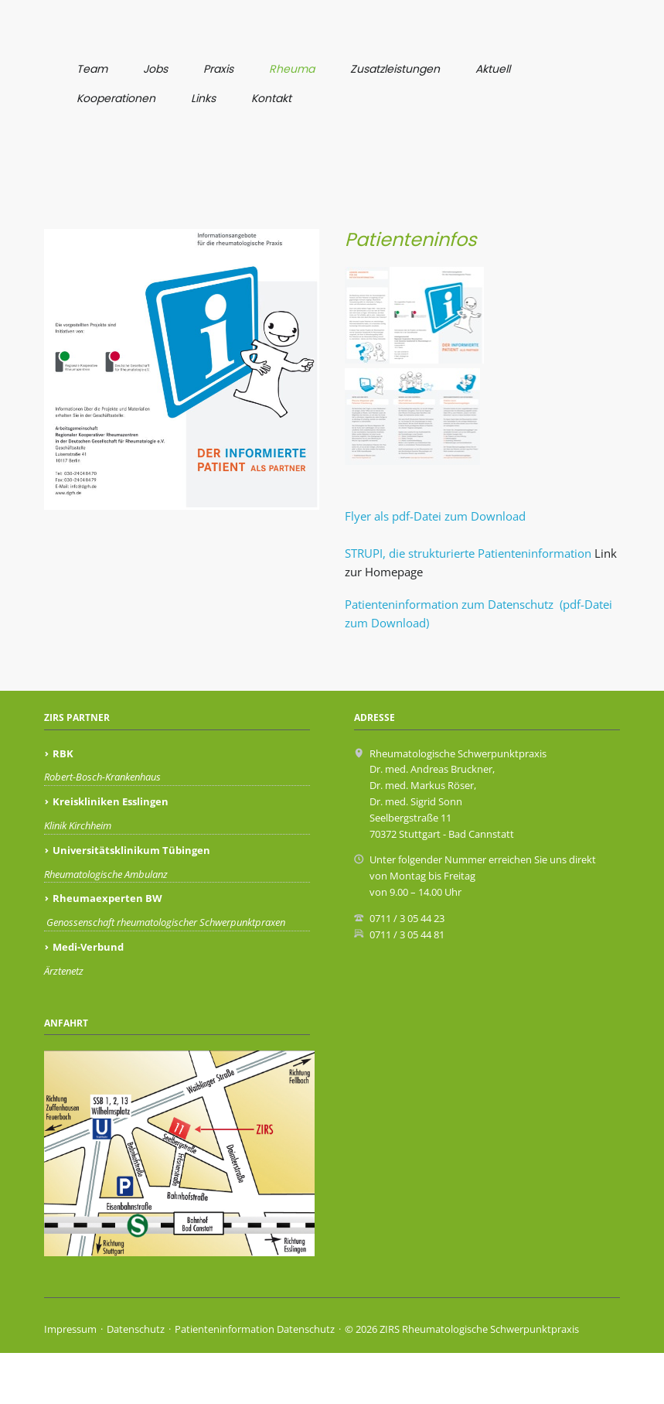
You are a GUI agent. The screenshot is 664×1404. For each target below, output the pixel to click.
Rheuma (292, 69)
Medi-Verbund (88, 998)
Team (92, 69)
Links (203, 98)
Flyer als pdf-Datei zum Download (435, 567)
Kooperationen (116, 98)
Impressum (70, 1381)
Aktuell (492, 69)
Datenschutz (136, 1381)
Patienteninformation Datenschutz (255, 1381)
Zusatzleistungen (395, 69)
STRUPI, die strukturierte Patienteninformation (468, 604)
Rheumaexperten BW (107, 950)
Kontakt (271, 98)
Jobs (155, 69)
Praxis (218, 69)
